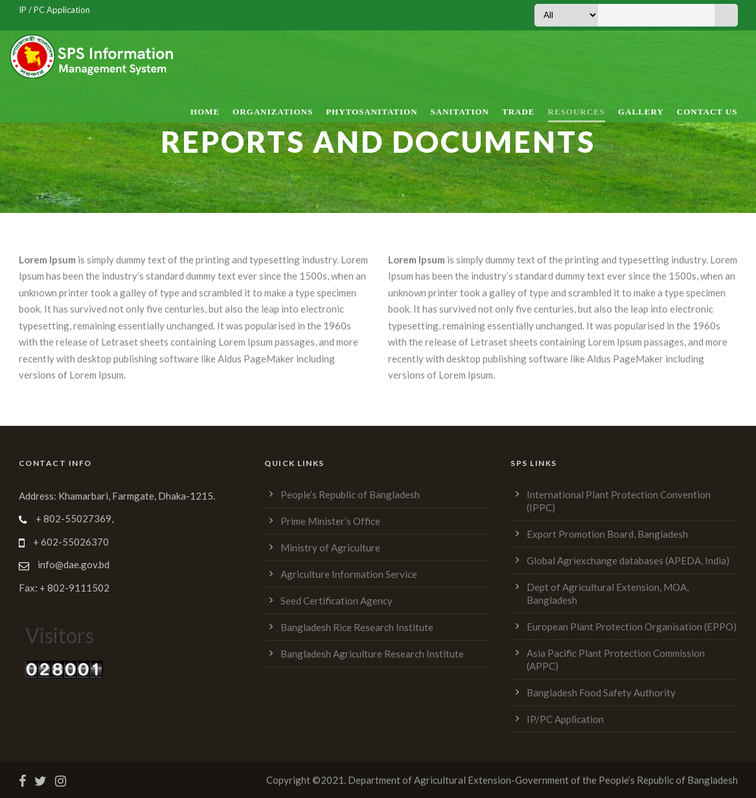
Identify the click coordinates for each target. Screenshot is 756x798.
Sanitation (460, 111)
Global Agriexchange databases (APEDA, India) (628, 560)
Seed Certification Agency (337, 600)
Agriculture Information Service (349, 574)
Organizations (273, 111)
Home (205, 111)
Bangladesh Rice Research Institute (357, 627)
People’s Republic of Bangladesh (350, 494)
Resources (576, 111)
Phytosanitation (371, 111)
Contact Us (707, 111)
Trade (518, 111)
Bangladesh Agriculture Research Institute (372, 653)
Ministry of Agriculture (330, 547)
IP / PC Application (54, 10)
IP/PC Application (565, 719)
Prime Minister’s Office (330, 521)
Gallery (641, 111)
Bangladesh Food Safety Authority (601, 692)
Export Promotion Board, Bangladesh (607, 534)
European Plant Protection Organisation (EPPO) (632, 626)
